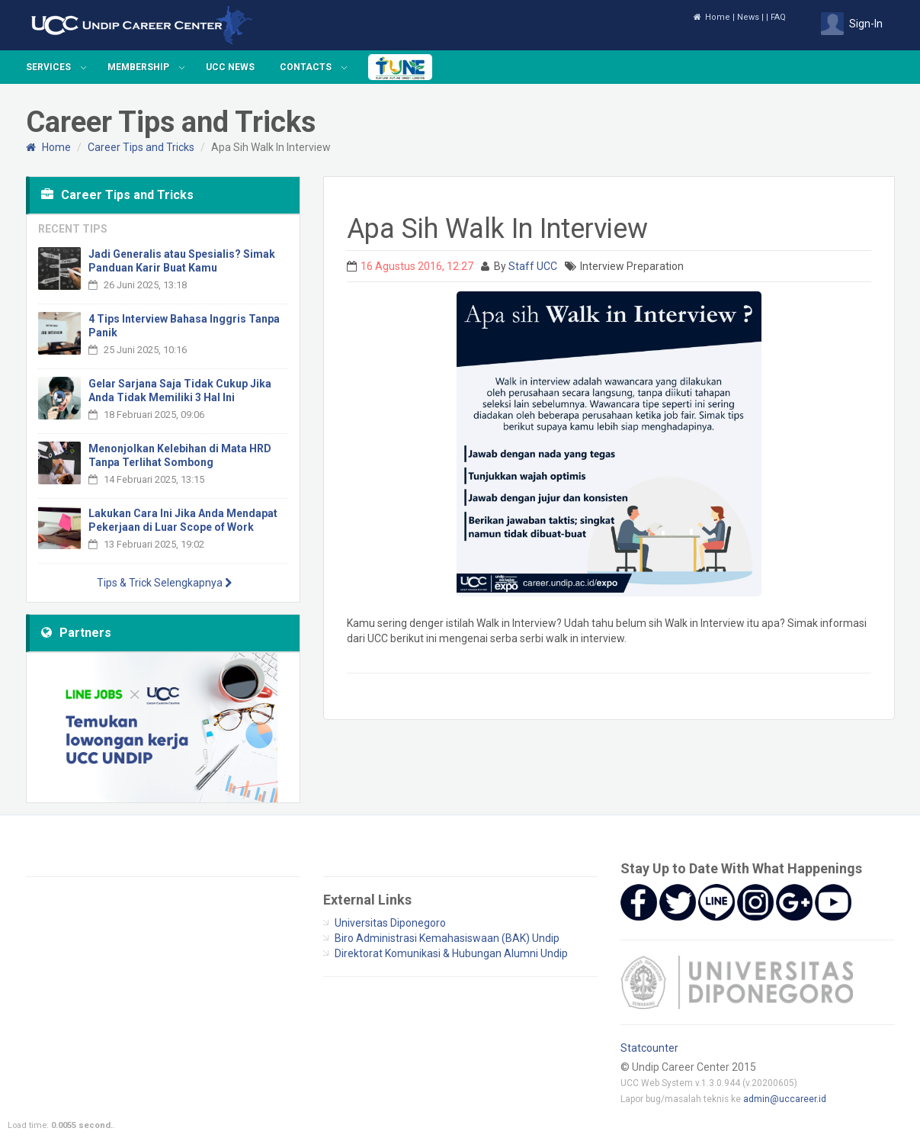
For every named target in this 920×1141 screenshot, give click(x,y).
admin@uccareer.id (784, 1099)
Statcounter (649, 1048)
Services (48, 67)
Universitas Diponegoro (390, 923)
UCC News (230, 67)
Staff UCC (532, 266)
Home (711, 17)
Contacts (306, 67)
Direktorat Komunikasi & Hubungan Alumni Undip (451, 953)
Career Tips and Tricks (141, 147)
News (748, 17)
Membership (138, 67)
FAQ (778, 17)
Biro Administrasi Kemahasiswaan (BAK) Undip (447, 938)
